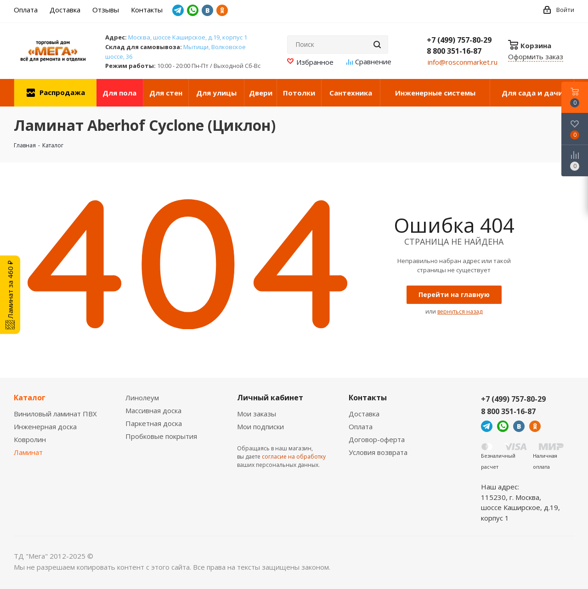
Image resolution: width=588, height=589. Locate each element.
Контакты (368, 398)
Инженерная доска (45, 426)
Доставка (364, 413)
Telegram (178, 10)
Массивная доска (153, 410)
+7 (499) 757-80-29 (459, 40)
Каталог (29, 398)
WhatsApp (192, 10)
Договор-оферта (377, 439)
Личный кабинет (270, 398)
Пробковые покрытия (161, 436)
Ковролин (30, 439)
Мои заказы (256, 413)
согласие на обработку (294, 456)
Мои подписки (260, 426)
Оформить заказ (535, 56)
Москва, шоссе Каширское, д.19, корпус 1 (187, 37)
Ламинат (28, 452)
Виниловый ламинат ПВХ (55, 413)
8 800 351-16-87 (454, 51)
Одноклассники (222, 10)
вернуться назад (459, 311)
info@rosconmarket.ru (463, 62)
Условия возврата (378, 452)
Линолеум (142, 397)
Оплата (361, 426)
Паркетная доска (153, 423)
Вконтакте (207, 10)
